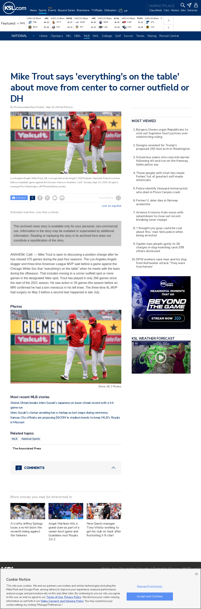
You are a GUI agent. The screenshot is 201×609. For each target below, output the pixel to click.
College (107, 36)
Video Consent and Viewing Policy (62, 601)
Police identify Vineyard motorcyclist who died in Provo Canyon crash (162, 190)
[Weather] (123, 12)
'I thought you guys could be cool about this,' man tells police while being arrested (159, 231)
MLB (87, 36)
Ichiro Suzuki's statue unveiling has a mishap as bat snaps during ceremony (59, 413)
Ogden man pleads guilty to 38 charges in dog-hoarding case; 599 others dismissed (160, 247)
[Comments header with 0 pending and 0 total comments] (65, 468)
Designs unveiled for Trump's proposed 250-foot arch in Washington (163, 147)
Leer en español (111, 206)
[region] (100, 588)
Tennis (140, 36)
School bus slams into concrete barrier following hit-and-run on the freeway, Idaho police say (162, 160)
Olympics (57, 36)
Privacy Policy (72, 597)
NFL (68, 36)
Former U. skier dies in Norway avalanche (157, 202)
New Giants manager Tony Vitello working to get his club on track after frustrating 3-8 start (104, 529)
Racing (152, 36)
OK (196, 573)
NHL (96, 36)
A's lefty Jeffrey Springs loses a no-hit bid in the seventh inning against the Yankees (26, 529)
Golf (118, 36)
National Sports (31, 438)
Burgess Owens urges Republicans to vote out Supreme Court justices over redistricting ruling (162, 133)
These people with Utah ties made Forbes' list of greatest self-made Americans (160, 176)
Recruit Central (169, 36)
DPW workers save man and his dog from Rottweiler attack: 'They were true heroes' (161, 263)
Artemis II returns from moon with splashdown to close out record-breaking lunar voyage (159, 216)
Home (43, 36)
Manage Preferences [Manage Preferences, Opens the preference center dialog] (149, 586)
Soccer (128, 36)
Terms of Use (54, 597)
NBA (77, 36)
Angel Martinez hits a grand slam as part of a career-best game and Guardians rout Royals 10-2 (63, 531)
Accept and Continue (150, 596)
